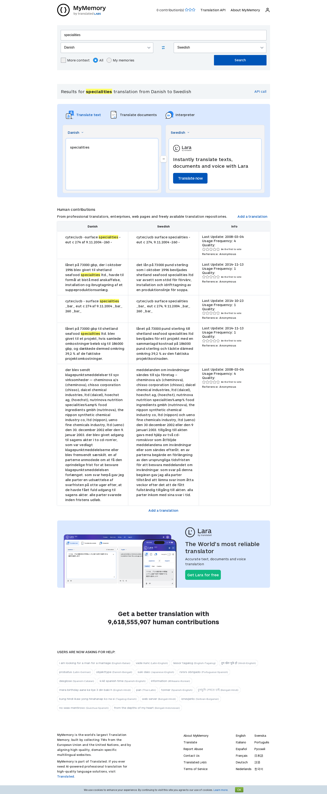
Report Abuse (193, 749)
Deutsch (242, 762)
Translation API (213, 10)
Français (242, 755)
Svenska (260, 735)
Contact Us (192, 755)
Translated (195, 762)
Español (241, 749)
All (98, 60)
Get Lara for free (203, 575)
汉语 (257, 762)
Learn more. (221, 789)
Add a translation (252, 216)
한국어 (258, 769)
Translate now (190, 178)
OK (239, 789)
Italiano (241, 742)
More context (75, 60)
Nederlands (244, 769)
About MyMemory (245, 10)
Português (261, 742)
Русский (259, 749)
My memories (120, 60)
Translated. (66, 776)
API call (260, 91)
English (241, 735)
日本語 (258, 755)
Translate (190, 742)
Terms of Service (196, 769)
